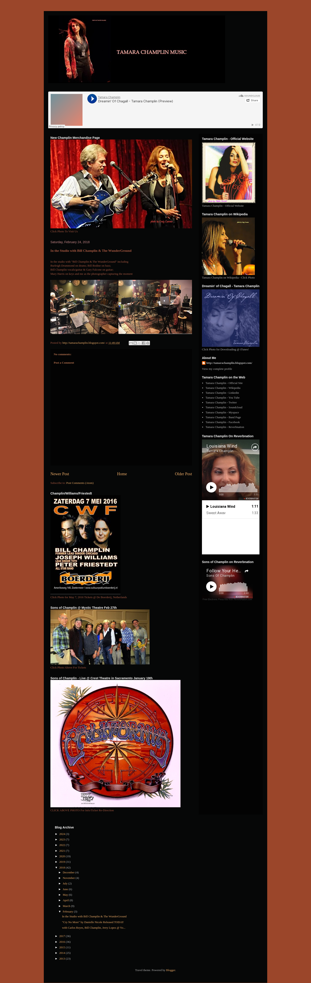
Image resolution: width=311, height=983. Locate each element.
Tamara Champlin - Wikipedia (222, 387)
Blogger (170, 970)
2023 (62, 839)
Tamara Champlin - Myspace (222, 412)
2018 (62, 867)
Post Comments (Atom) (80, 483)
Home (122, 474)
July (65, 883)
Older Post (183, 474)
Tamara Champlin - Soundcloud (223, 407)
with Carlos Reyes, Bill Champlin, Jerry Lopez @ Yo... (93, 927)
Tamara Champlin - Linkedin (222, 392)
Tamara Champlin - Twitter (221, 402)
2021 (62, 850)
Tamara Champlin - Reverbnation (224, 427)
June (66, 889)
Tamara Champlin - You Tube (222, 397)
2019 (62, 861)
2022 (62, 845)
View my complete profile (217, 368)
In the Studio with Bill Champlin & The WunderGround (94, 916)
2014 (62, 952)
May (66, 894)
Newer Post (59, 474)
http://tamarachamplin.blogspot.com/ (229, 363)
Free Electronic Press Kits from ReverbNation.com (227, 599)
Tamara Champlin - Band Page (223, 417)
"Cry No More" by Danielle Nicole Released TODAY (93, 922)
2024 (62, 834)
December (69, 872)
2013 (62, 958)
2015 (62, 947)
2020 (62, 856)
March (67, 906)
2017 (62, 936)
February (68, 911)
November (69, 878)
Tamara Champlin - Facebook (222, 422)
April (66, 900)
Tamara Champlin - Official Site (224, 383)
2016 (62, 941)
